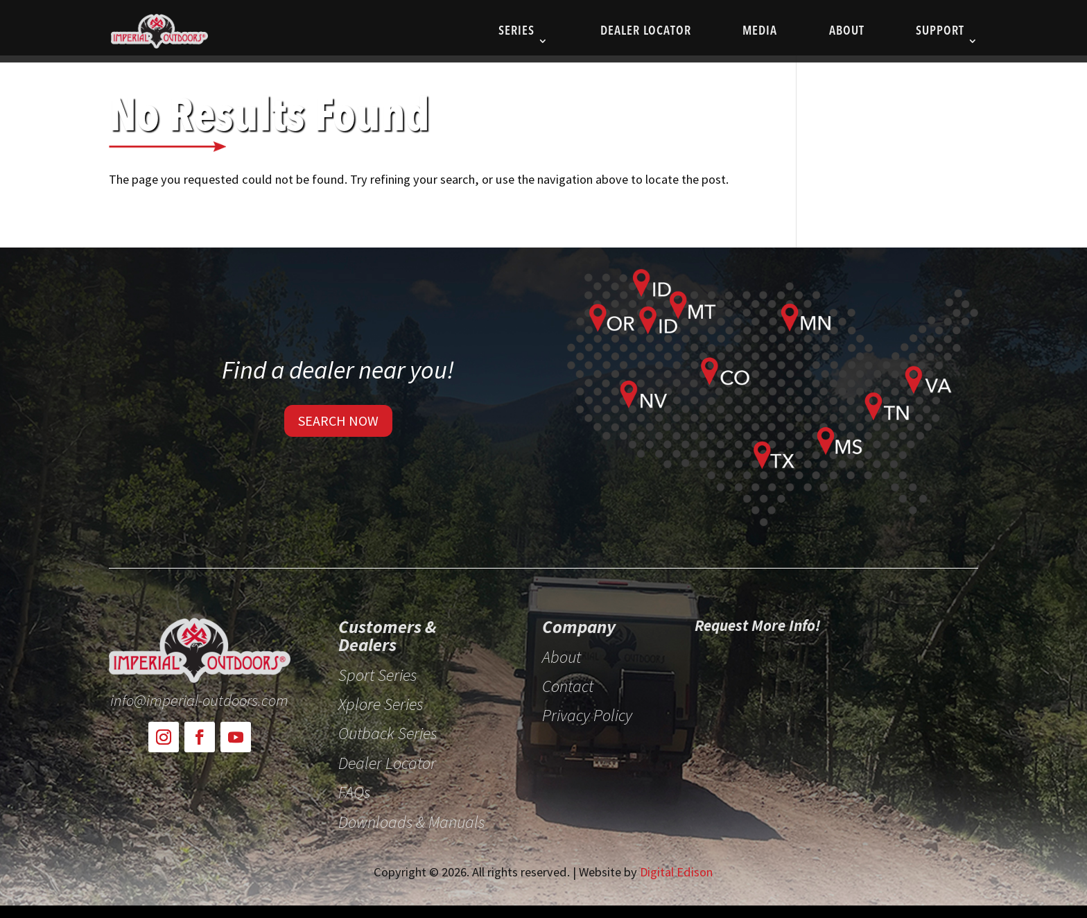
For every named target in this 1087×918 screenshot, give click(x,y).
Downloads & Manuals (411, 823)
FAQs (354, 793)
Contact (567, 687)
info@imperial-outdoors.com (199, 700)
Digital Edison (676, 872)
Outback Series (387, 734)
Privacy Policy (587, 716)
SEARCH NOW (338, 420)
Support (940, 31)
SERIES (516, 31)
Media (759, 31)
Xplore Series (380, 705)
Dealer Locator (645, 31)
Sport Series (377, 676)
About (846, 31)
